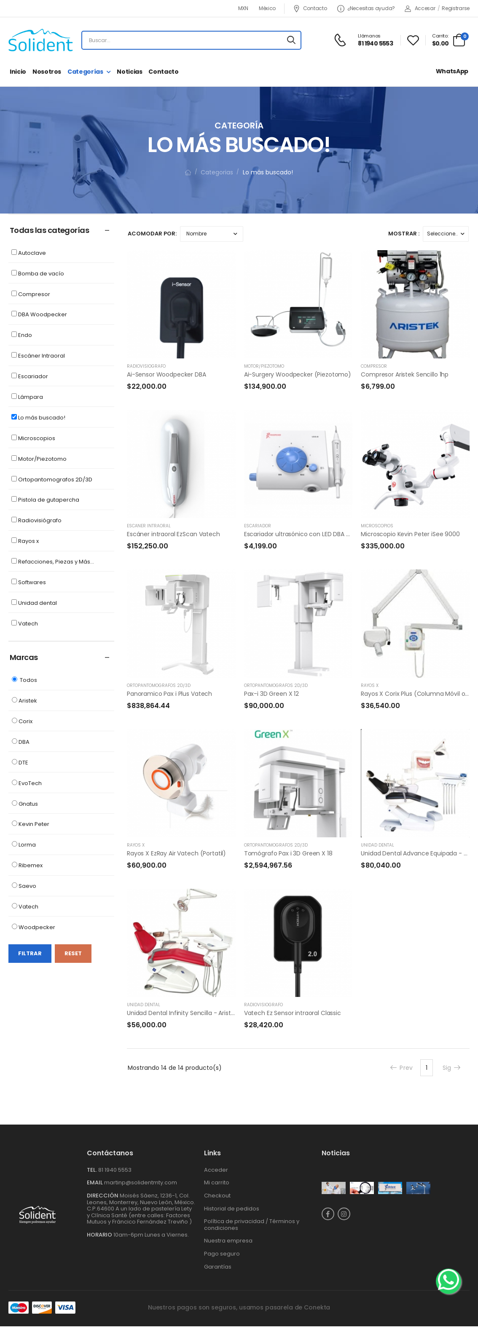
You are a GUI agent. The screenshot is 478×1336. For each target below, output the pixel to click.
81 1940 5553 (115, 1170)
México (267, 8)
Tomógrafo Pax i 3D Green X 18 (288, 853)
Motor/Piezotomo (264, 366)
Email (95, 1182)
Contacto (310, 8)
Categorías (85, 71)
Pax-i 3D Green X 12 (271, 693)
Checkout (217, 1196)
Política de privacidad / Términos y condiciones (251, 1224)
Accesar (420, 8)
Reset (73, 953)
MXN (243, 8)
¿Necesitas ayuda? (366, 8)
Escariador (257, 526)
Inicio (18, 71)
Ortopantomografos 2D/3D (159, 685)
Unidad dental (377, 845)
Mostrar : (403, 234)
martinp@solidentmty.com (140, 1182)
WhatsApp (452, 71)
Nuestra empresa (228, 1241)
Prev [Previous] (401, 1067)
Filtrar (30, 953)
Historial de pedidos (231, 1209)
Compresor (374, 366)
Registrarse (456, 8)
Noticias (129, 71)
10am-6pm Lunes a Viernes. (151, 1235)
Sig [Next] (452, 1067)
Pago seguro (222, 1254)
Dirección (102, 1196)
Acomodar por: (152, 234)
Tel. (92, 1170)
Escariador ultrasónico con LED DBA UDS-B (304, 534)
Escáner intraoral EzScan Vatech (173, 534)
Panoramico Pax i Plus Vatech (169, 693)
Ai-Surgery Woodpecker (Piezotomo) (297, 374)
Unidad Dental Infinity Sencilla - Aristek (182, 1013)
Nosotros (46, 71)
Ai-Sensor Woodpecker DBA (166, 374)
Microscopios (377, 526)
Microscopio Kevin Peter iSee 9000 (410, 534)
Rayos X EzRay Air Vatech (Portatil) (176, 853)
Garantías (217, 1267)
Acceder (216, 1170)
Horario (99, 1235)
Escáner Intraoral (149, 526)
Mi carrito (216, 1182)
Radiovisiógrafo (146, 366)
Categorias (217, 172)
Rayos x (370, 685)
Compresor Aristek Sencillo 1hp (404, 374)
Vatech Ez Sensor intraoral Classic (292, 1013)
